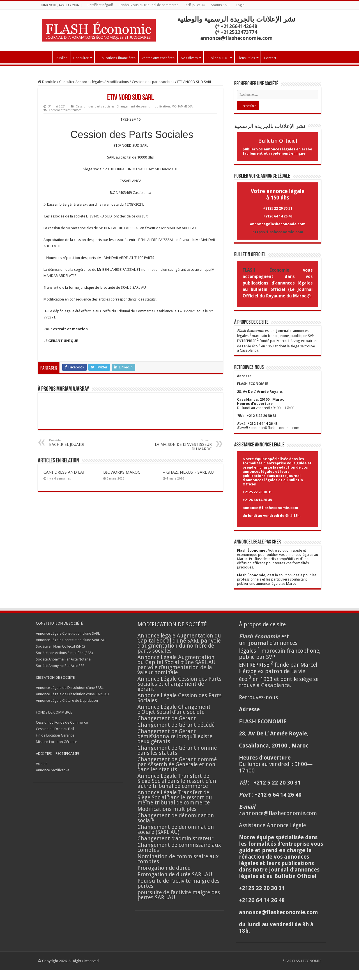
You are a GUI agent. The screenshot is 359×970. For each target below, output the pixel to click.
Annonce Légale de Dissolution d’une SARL (69, 687)
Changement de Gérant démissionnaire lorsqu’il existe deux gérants (174, 736)
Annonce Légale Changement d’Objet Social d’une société (174, 709)
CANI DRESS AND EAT (64, 472)
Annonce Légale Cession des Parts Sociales (179, 698)
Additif (41, 764)
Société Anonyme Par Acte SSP (60, 666)
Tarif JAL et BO (194, 5)
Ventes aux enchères (158, 58)
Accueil (45, 57)
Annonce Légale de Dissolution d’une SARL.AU (72, 694)
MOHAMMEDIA (182, 106)
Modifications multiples (167, 809)
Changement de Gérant (166, 718)
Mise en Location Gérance (56, 742)
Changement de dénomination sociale (175, 818)
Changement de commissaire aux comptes (179, 847)
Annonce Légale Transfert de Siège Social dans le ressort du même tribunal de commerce (174, 797)
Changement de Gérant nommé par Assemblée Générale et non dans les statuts (177, 764)
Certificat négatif (100, 5)
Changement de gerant (133, 106)
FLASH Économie (266, 270)
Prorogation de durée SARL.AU (174, 874)
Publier (61, 58)
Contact (270, 58)
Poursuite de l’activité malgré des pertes (178, 883)
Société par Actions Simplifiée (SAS (64, 653)
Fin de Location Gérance (55, 735)
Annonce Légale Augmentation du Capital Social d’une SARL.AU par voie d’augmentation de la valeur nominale (176, 665)
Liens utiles (246, 58)
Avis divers (189, 58)
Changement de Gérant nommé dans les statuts (177, 750)
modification (160, 106)
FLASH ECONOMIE (306, 961)
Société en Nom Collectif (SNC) (60, 646)
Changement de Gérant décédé (176, 725)
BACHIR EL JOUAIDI (78, 443)
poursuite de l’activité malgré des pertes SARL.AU (178, 895)
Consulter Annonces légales (81, 82)
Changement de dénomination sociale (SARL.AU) (175, 829)
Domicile (47, 82)
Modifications (118, 82)
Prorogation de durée (163, 868)
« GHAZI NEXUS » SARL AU (188, 472)
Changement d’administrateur (175, 838)
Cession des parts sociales (153, 82)
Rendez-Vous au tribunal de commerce (148, 5)
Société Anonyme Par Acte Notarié (63, 659)
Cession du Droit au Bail (55, 729)
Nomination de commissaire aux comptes (178, 859)
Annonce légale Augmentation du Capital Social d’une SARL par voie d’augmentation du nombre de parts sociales (179, 643)
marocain (259, 336)
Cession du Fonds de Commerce (62, 722)
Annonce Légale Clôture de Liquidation (67, 700)
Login (240, 5)
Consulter (81, 58)
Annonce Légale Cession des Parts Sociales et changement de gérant (179, 684)
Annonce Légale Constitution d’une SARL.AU (70, 640)
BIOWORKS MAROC (121, 472)
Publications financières (116, 58)
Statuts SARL (220, 5)
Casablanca (249, 350)
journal (282, 331)
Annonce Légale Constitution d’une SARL (68, 633)
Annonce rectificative (52, 770)
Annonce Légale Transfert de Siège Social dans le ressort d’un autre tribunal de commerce (176, 781)
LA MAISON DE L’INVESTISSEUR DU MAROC (183, 445)
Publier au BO (218, 58)
